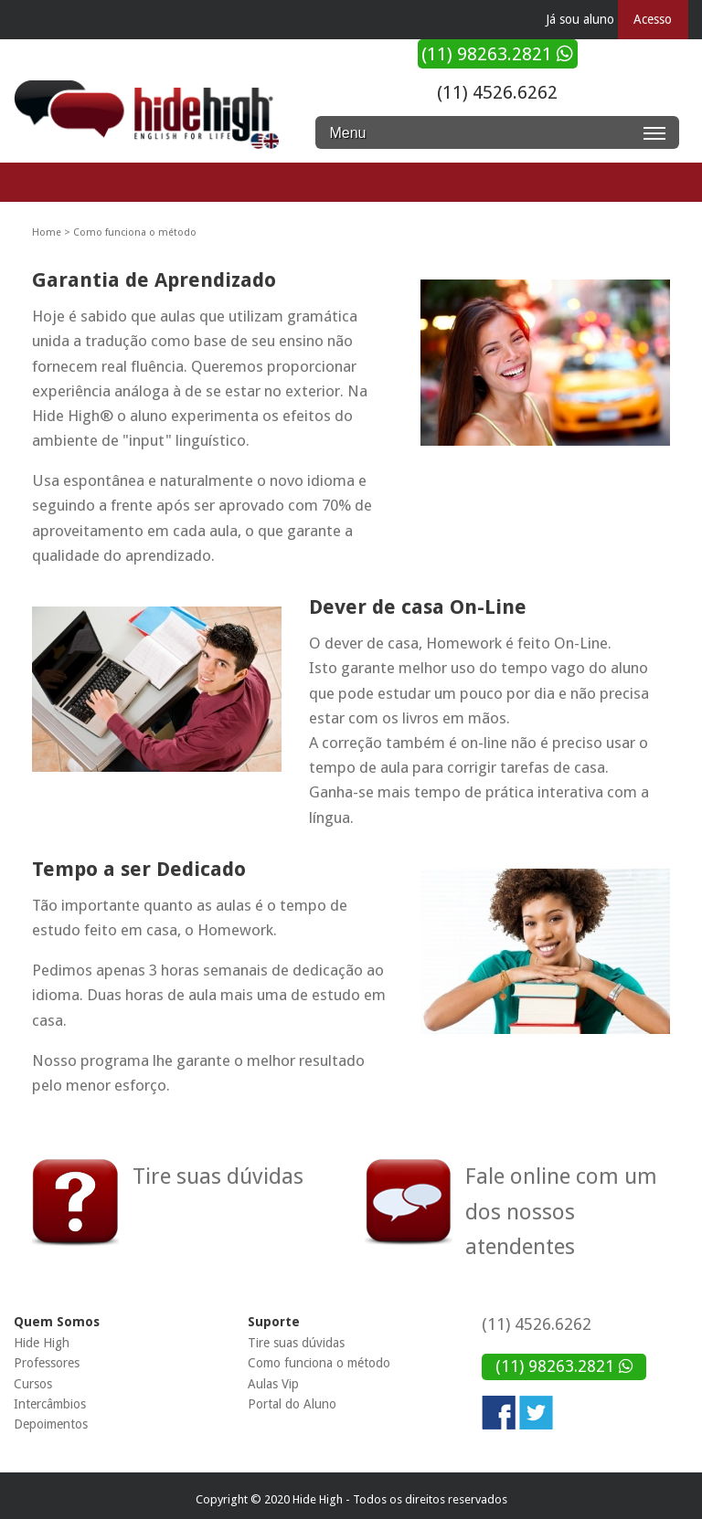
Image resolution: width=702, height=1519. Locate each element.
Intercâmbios (50, 1404)
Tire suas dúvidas (296, 1342)
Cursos (33, 1384)
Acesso (652, 19)
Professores (47, 1362)
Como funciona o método (319, 1362)
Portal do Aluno (292, 1404)
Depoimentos (51, 1424)
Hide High (41, 1342)
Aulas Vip (273, 1384)
